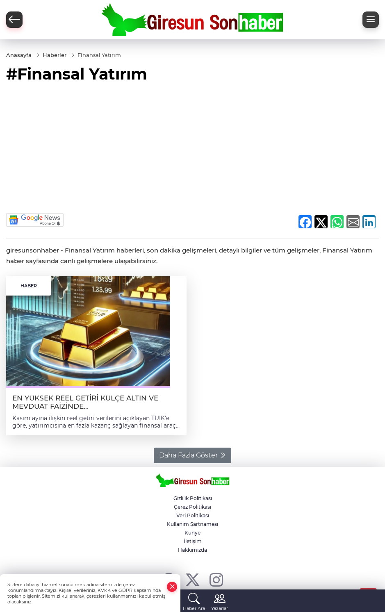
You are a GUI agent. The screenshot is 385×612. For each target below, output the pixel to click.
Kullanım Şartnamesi (192, 524)
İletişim (193, 541)
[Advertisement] (192, 151)
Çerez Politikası (192, 507)
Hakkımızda (192, 550)
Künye (192, 533)
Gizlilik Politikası (192, 498)
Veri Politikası (192, 515)
